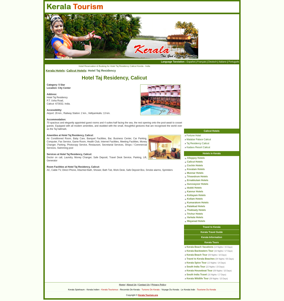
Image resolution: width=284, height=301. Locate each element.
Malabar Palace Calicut (199, 139)
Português (233, 61)
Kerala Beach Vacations (200, 247)
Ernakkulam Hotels (197, 180)
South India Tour (196, 266)
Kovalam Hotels (196, 169)
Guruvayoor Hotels (197, 184)
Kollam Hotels (195, 198)
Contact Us (144, 284)
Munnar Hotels (195, 173)
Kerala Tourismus (109, 289)
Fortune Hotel (194, 135)
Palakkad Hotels (196, 206)
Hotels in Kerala (212, 153)
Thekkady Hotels (196, 210)
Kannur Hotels (195, 191)
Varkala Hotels (195, 217)
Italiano (223, 61)
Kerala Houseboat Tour (199, 270)
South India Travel (197, 274)
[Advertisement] (78, 203)
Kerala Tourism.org (148, 295)
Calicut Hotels (76, 70)
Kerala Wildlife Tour (198, 278)
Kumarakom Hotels (197, 202)
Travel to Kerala (211, 227)
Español (191, 61)
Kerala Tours (212, 242)
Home (122, 284)
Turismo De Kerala (151, 289)
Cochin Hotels (195, 165)
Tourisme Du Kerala (206, 289)
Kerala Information (211, 237)
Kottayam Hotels (196, 195)
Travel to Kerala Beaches (201, 258)
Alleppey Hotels (196, 158)
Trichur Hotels (195, 213)
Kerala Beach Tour (197, 254)
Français (201, 61)
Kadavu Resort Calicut (198, 147)
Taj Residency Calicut (198, 143)
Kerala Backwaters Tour (200, 251)
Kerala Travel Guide (212, 232)
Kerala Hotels (55, 70)
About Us (131, 284)
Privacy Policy (158, 284)
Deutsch (212, 61)
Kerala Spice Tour (196, 262)
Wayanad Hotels (196, 221)
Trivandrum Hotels (197, 176)
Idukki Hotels (194, 187)
